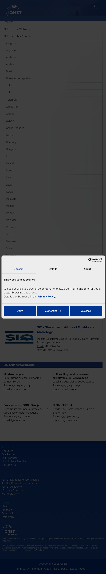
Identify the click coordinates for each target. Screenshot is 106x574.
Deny (20, 311)
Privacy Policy (46, 296)
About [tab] (87, 269)
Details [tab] (53, 269)
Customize (53, 311)
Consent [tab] (18, 269)
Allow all (86, 311)
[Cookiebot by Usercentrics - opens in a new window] (87, 260)
